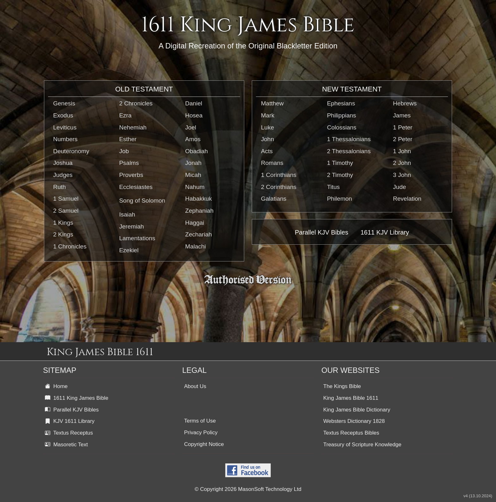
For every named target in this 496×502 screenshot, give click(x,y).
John (267, 139)
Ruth (59, 187)
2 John (402, 163)
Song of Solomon (142, 200)
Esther (128, 139)
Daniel (193, 103)
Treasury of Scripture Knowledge (362, 445)
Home (56, 386)
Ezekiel (129, 250)
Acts (267, 151)
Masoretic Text (66, 445)
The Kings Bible (342, 386)
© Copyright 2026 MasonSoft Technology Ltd (248, 489)
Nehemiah (133, 127)
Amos (193, 139)
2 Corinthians (278, 187)
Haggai (194, 222)
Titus (333, 187)
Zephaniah (199, 210)
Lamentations (137, 238)
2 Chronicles (136, 103)
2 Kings (63, 234)
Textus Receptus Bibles (351, 433)
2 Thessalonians (349, 151)
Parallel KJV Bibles (321, 232)
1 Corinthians (278, 175)
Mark (267, 115)
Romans (272, 163)
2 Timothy (340, 175)
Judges (62, 175)
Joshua (62, 163)
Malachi (195, 246)
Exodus (63, 115)
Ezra (125, 115)
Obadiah (196, 151)
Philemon (339, 198)
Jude (399, 187)
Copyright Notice (204, 444)
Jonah (193, 163)
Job (124, 151)
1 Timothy (340, 163)
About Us (195, 386)
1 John (402, 151)
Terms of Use (200, 421)
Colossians (341, 127)
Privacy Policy (201, 433)
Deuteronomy (71, 151)
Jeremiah (131, 226)
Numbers (65, 139)
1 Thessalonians (349, 139)
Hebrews (405, 103)
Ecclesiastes (136, 187)
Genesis (64, 103)
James (402, 115)
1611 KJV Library (385, 232)
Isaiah (127, 214)
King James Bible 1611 (350, 398)
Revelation (407, 198)
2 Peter (402, 139)
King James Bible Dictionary (356, 410)
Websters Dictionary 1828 (354, 421)
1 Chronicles (70, 246)
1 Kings (63, 222)
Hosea (193, 115)
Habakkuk (198, 198)
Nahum (194, 187)
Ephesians (341, 103)
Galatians (273, 198)
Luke (267, 127)
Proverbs (131, 175)
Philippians (341, 115)
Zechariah (198, 234)
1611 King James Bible (76, 398)
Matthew (272, 103)
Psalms (129, 163)
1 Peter (402, 127)
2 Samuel (65, 210)
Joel (190, 127)
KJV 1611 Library (70, 421)
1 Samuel (65, 198)
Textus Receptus (69, 433)
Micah (193, 175)
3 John (402, 175)
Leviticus (65, 127)
